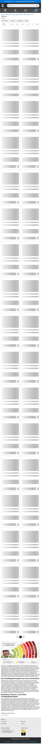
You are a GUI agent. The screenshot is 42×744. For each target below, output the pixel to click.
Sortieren (13, 20)
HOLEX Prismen (4, 715)
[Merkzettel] (25, 10)
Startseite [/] (3, 14)
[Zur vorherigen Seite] (17, 637)
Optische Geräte (27, 14)
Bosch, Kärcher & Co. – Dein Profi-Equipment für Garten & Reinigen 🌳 (20, 1)
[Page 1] (20, 637)
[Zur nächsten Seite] (23, 637)
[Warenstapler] (35, 10)
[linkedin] (23, 723)
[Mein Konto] (15, 10)
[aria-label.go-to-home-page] (2, 6)
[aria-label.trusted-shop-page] (23, 732)
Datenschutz (24, 741)
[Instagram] (4, 723)
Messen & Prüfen (8, 14)
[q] (23, 5)
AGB (19, 741)
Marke (26, 20)
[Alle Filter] (5, 21)
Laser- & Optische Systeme (18, 14)
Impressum (14, 741)
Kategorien (20, 20)
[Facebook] (3, 721)
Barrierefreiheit (7, 741)
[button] (5, 10)
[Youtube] (23, 721)
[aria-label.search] (37, 5)
